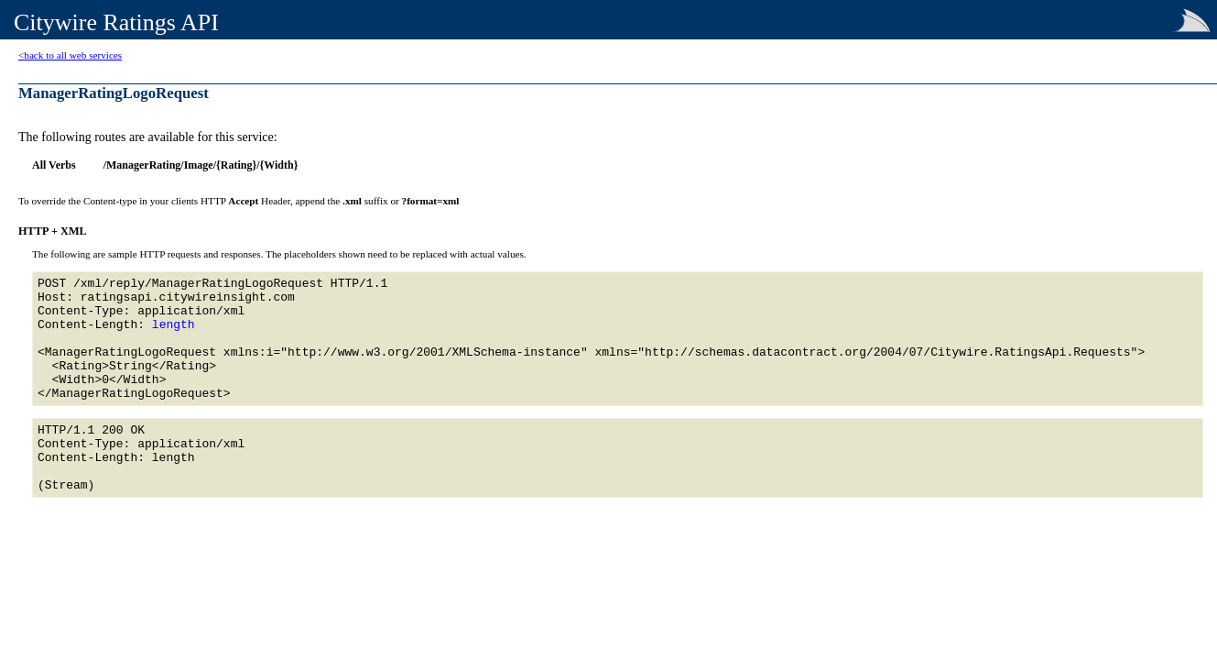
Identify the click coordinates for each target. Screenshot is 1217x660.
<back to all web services (70, 55)
